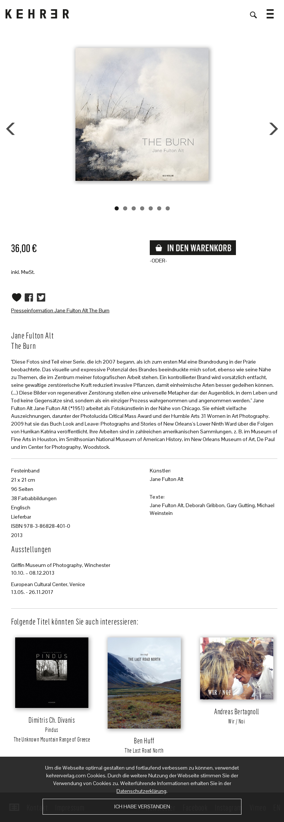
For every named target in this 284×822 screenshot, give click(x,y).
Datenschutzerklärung (141, 791)
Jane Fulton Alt (166, 479)
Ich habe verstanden (142, 806)
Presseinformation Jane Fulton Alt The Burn (60, 310)
